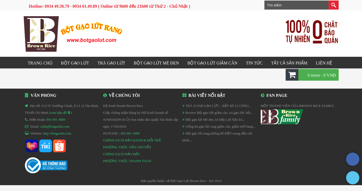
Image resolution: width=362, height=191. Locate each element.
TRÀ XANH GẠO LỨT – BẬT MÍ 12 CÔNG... (218, 106)
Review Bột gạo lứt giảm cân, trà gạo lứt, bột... (219, 113)
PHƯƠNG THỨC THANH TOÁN (127, 161)
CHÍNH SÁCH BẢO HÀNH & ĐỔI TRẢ (132, 140)
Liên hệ (324, 63)
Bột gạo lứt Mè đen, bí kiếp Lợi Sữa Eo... (215, 119)
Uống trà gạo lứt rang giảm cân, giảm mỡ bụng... (221, 126)
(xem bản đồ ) (60, 113)
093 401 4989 (56, 119)
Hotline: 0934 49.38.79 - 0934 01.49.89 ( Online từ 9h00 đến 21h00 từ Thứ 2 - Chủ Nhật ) (109, 6)
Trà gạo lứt (111, 63)
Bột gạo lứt (75, 63)
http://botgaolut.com (57, 133)
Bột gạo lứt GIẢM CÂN (212, 63)
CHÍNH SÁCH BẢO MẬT (121, 154)
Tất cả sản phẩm (289, 63)
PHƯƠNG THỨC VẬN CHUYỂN (127, 147)
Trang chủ (40, 63)
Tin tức (254, 63)
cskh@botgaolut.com (55, 126)
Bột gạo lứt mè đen (156, 63)
